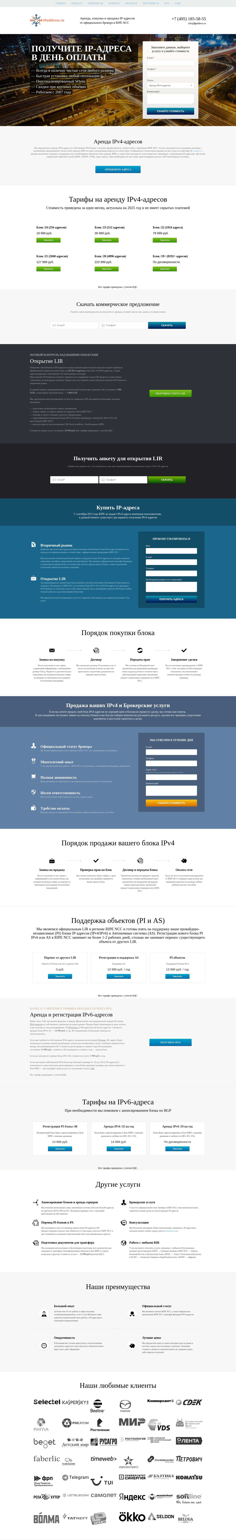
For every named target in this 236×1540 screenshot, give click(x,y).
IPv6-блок (73, 1027)
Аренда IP (76, 3)
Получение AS (151, 3)
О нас (178, 3)
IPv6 (167, 3)
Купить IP (114, 3)
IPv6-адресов (36, 1024)
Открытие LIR (95, 3)
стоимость (198, 151)
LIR (92, 1068)
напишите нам (171, 1231)
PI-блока (102, 1040)
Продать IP (131, 3)
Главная (61, 3)
